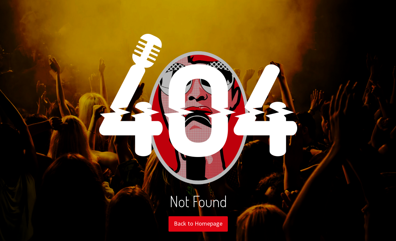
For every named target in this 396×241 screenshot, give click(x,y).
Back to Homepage (198, 223)
